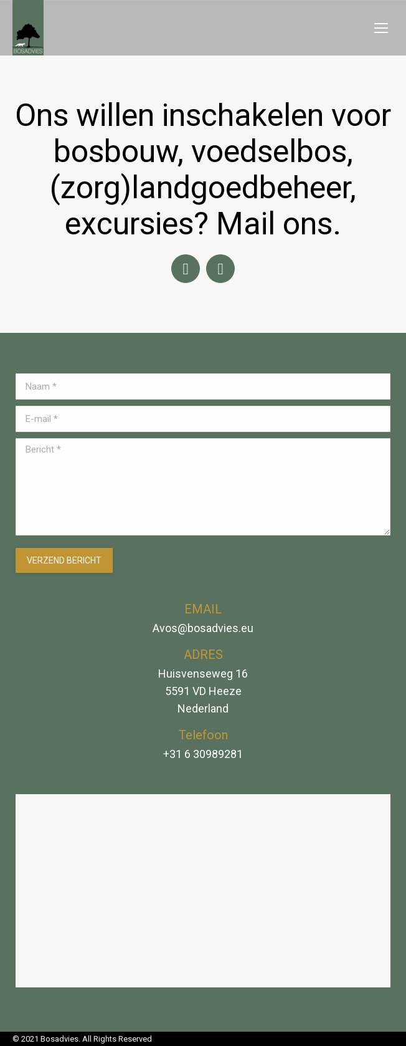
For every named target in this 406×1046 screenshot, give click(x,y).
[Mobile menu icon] (381, 28)
